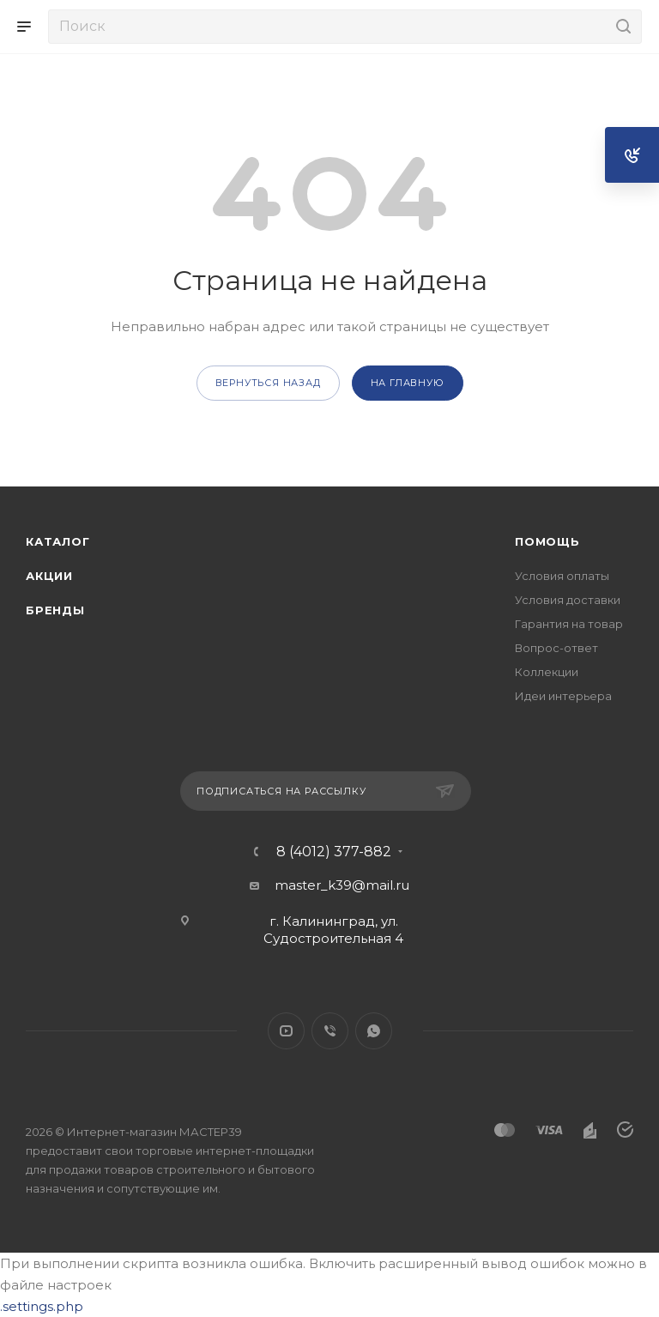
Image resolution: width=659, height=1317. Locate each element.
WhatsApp (373, 1030)
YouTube (286, 1030)
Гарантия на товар (569, 624)
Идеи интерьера (563, 696)
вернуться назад (268, 383)
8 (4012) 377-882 (333, 852)
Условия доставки (567, 600)
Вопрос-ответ (556, 648)
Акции (49, 576)
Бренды (55, 610)
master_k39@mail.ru (342, 885)
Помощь (547, 541)
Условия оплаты (562, 576)
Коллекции (546, 672)
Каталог (58, 541)
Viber (329, 1030)
